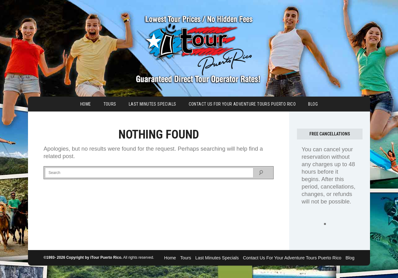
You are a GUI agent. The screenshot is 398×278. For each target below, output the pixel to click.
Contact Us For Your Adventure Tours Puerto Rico (242, 104)
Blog (313, 104)
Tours (110, 104)
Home (85, 104)
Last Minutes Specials (152, 104)
